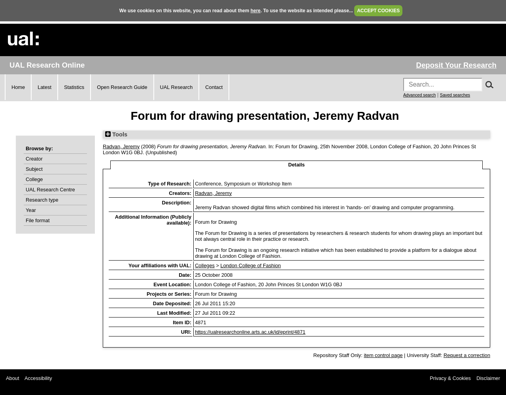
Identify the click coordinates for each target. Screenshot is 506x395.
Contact (214, 87)
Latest (44, 87)
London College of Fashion (251, 265)
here (256, 10)
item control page (383, 355)
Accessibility (38, 378)
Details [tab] (296, 165)
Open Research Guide (122, 87)
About (12, 378)
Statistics (74, 87)
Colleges (205, 265)
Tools (116, 134)
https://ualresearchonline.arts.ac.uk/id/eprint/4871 (250, 332)
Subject (34, 169)
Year (31, 210)
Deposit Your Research (456, 65)
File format (37, 220)
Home (18, 87)
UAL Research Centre (50, 190)
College (34, 179)
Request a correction (467, 355)
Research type (42, 200)
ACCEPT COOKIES (378, 10)
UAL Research (176, 87)
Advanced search (419, 95)
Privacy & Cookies (450, 378)
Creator (34, 159)
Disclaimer (488, 378)
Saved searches (455, 95)
